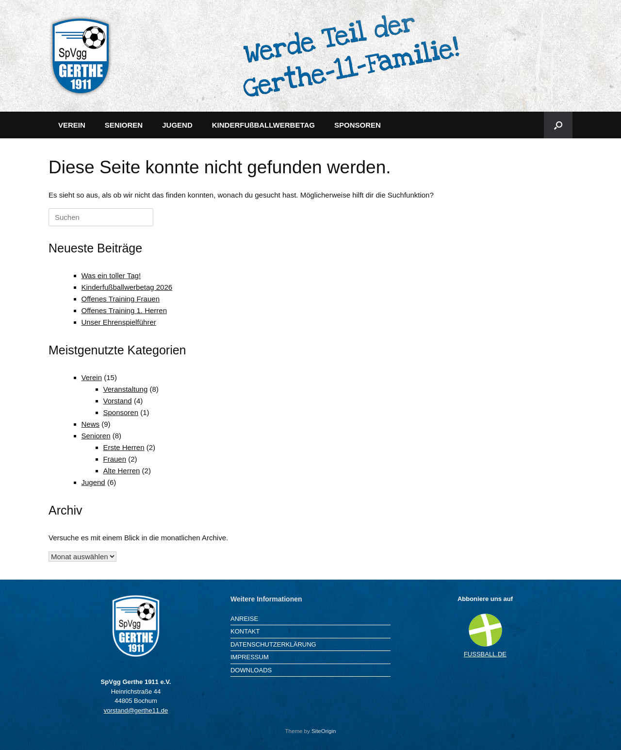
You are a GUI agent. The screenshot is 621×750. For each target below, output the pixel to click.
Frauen (115, 459)
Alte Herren (121, 471)
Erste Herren (124, 447)
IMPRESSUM (249, 657)
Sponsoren (121, 412)
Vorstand (117, 401)
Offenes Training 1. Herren (124, 310)
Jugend (93, 482)
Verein (92, 377)
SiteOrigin (323, 731)
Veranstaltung (125, 389)
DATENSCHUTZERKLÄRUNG (273, 644)
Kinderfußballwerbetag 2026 (127, 287)
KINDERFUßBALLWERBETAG (263, 125)
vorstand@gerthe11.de (136, 710)
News (91, 424)
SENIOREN (124, 125)
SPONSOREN (357, 125)
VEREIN (71, 125)
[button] (558, 125)
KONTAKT (245, 631)
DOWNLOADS (251, 670)
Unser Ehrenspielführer (119, 322)
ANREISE (244, 618)
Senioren (96, 436)
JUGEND (177, 125)
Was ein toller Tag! (111, 275)
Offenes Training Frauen (121, 299)
